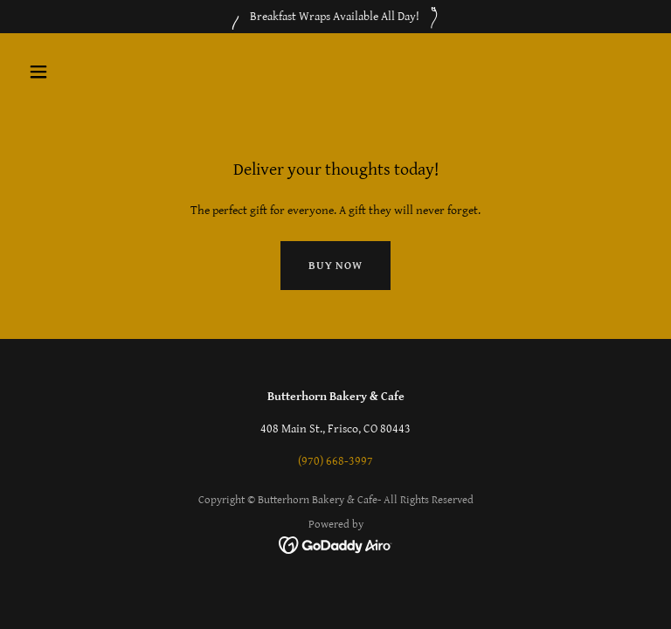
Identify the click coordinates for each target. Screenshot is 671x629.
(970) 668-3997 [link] (335, 461)
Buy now (335, 266)
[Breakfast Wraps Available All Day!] (335, 16)
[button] (93, 71)
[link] (336, 544)
